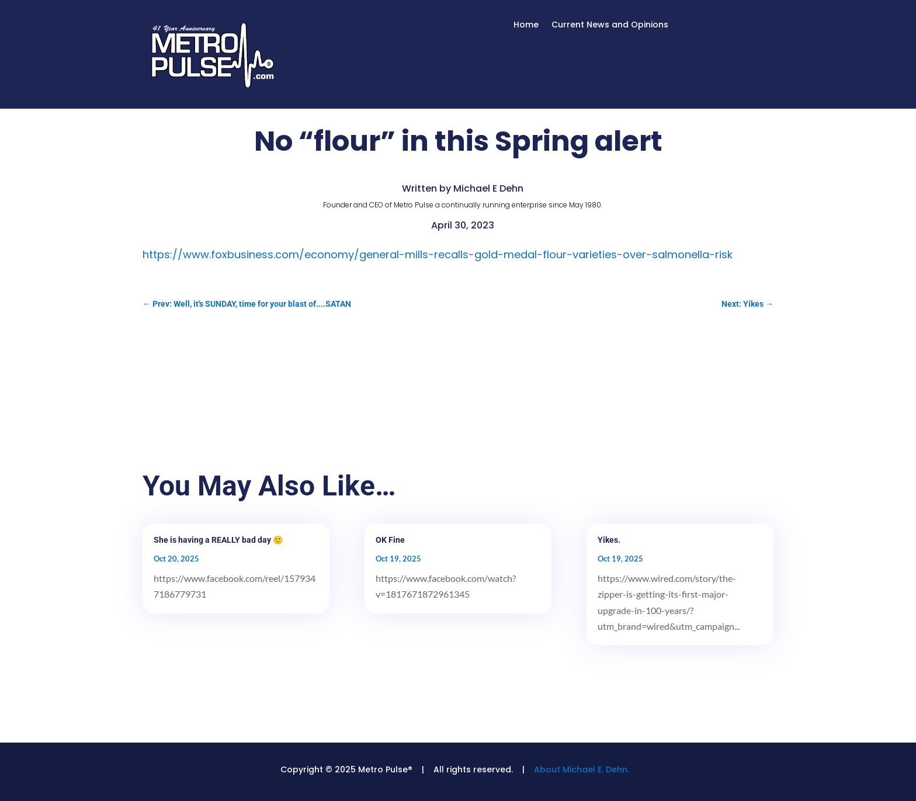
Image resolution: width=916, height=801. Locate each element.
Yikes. (609, 540)
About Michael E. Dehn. (581, 769)
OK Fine (390, 540)
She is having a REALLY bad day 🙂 (218, 540)
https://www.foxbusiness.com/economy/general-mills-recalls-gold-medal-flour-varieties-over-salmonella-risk (438, 254)
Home (526, 25)
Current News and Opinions (609, 25)
